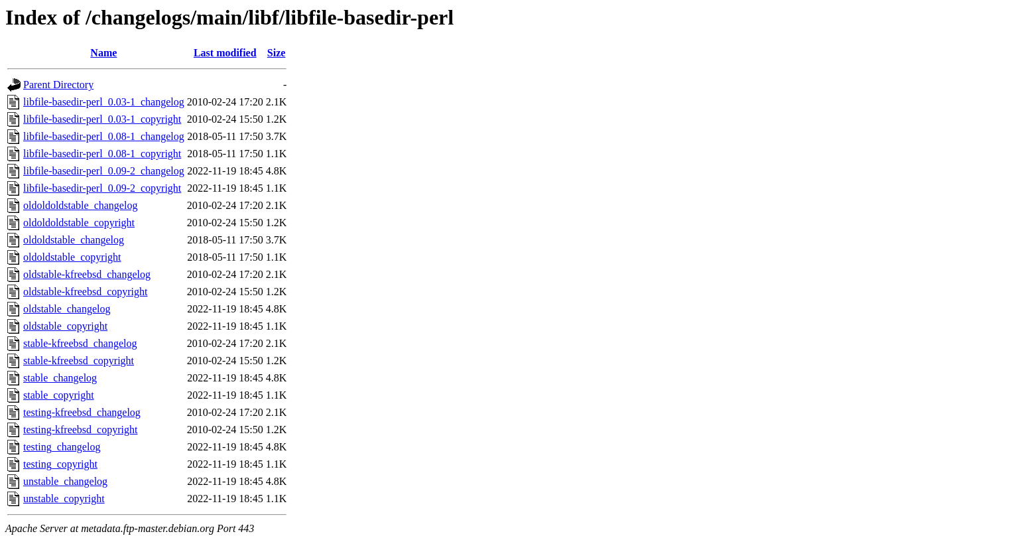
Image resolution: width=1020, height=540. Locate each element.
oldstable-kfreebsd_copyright (85, 291)
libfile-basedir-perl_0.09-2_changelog (103, 170)
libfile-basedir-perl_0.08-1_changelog (103, 136)
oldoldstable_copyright (72, 257)
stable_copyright (58, 395)
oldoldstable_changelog (73, 239)
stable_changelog (60, 377)
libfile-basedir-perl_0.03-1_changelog (103, 101)
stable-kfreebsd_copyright (78, 360)
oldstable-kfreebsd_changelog (87, 274)
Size (276, 52)
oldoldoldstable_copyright (79, 222)
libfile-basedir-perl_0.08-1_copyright (102, 153)
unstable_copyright (64, 498)
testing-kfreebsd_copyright (80, 429)
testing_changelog (61, 446)
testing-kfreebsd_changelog (82, 412)
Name (103, 52)
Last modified (225, 52)
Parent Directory (58, 84)
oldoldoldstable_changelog (80, 205)
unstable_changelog (65, 481)
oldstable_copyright (65, 326)
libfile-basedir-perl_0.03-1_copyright (102, 119)
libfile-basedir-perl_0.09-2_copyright (102, 188)
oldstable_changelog (67, 308)
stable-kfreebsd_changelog (80, 343)
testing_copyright (60, 464)
